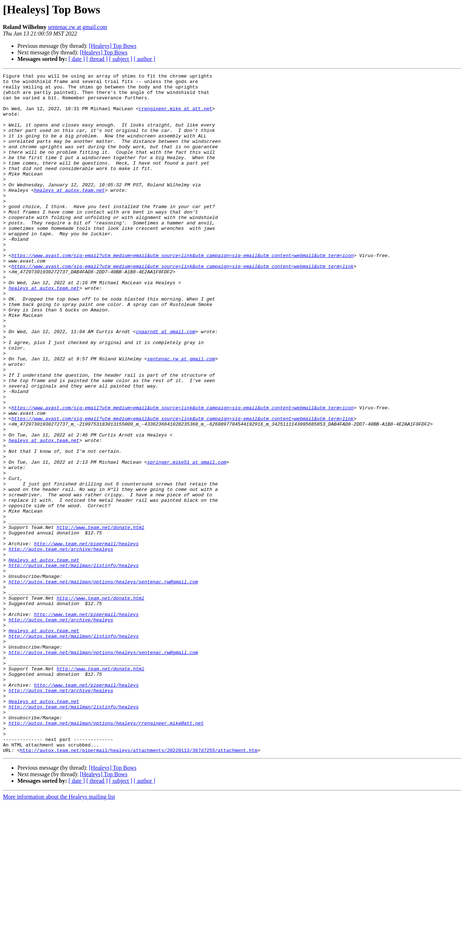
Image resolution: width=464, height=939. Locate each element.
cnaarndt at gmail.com (165, 383)
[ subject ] (120, 59)
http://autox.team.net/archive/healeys (61, 644)
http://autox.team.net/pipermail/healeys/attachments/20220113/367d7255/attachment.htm (138, 886)
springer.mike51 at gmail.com (186, 540)
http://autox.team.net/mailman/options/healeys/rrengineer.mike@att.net (106, 853)
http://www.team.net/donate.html (100, 618)
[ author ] (145, 59)
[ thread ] (97, 59)
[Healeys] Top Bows (112, 46)
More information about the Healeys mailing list (59, 933)
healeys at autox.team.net (69, 214)
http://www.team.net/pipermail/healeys (86, 638)
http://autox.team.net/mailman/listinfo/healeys (74, 664)
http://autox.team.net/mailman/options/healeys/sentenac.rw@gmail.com (103, 684)
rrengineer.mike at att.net (175, 116)
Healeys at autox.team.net (44, 657)
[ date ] (77, 59)
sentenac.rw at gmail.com (77, 27)
